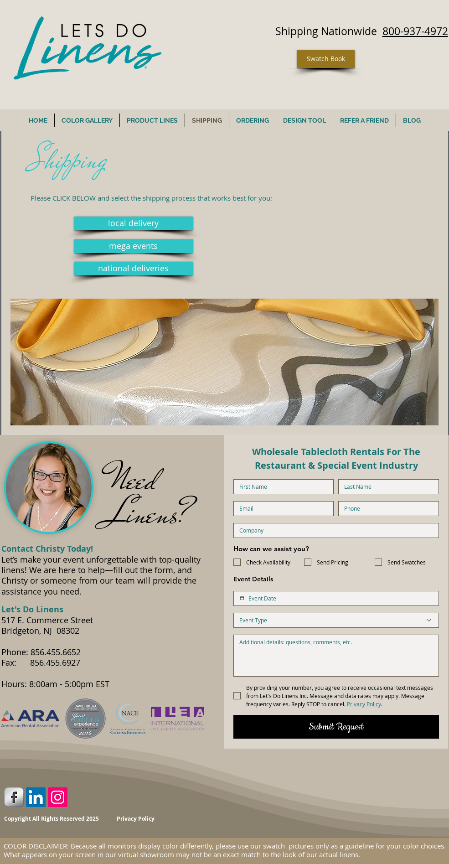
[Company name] (333, 530)
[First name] (281, 487)
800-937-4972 (415, 31)
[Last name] (386, 487)
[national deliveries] (133, 268)
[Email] (281, 509)
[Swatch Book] (326, 59)
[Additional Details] (336, 656)
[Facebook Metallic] (14, 797)
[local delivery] (133, 223)
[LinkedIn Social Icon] (36, 797)
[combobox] (336, 620)
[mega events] (133, 246)
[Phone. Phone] (386, 509)
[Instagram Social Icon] (57, 797)
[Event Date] (242, 598)
